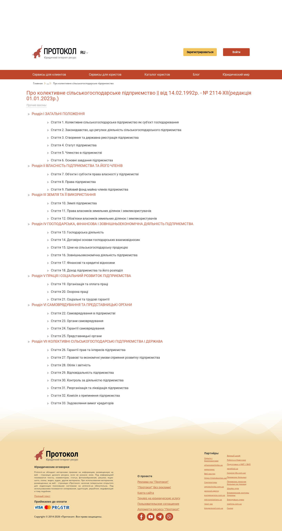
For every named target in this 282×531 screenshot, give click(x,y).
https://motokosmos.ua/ (215, 478)
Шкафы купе (233, 488)
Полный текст (42, 496)
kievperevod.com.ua (213, 508)
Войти (236, 52)
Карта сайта (145, 493)
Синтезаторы (210, 482)
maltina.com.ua (234, 504)
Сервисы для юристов (105, 74)
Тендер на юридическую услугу (158, 498)
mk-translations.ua (213, 499)
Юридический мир (236, 74)
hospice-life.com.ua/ (236, 473)
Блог (196, 74)
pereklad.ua (232, 468)
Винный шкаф (233, 455)
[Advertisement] (141, 19)
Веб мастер (209, 473)
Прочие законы (36, 105)
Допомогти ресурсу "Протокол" (158, 509)
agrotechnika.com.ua (214, 486)
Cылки (230, 508)
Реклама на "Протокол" (153, 482)
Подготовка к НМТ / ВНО (239, 464)
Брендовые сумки (235, 499)
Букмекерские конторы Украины (238, 494)
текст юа (208, 504)
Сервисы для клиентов (49, 74)
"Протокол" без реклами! (154, 487)
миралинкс (209, 469)
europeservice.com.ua (214, 495)
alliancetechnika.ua (213, 465)
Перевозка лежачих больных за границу (236, 482)
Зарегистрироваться (198, 52)
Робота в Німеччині (236, 460)
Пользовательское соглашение (158, 504)
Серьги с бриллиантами (211, 459)
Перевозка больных (236, 477)
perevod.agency (211, 491)
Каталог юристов (157, 74)
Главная (38, 83)
